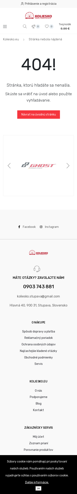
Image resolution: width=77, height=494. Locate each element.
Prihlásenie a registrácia (38, 4)
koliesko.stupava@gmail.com (38, 296)
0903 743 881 (38, 286)
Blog (38, 403)
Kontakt (38, 410)
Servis (38, 364)
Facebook (27, 227)
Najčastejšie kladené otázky (38, 351)
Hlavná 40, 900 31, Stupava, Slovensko (38, 305)
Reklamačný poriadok (38, 338)
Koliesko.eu (11, 39)
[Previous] (9, 165)
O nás (38, 390)
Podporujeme (38, 397)
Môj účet (38, 437)
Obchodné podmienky (38, 357)
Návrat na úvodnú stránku (38, 114)
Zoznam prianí (38, 443)
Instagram (49, 227)
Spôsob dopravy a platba (38, 331)
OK (38, 488)
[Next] (67, 165)
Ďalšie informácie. (37, 482)
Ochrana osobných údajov (39, 344)
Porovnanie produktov (38, 450)
